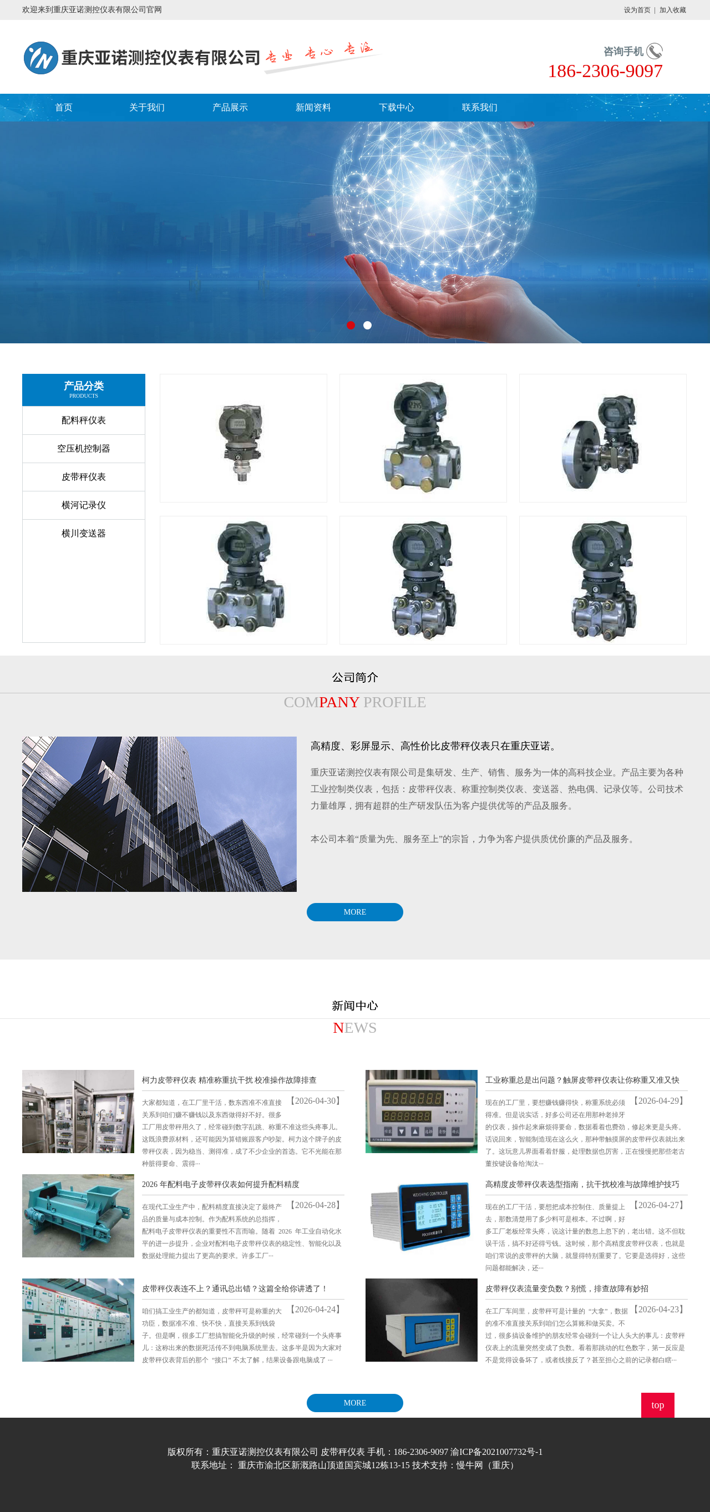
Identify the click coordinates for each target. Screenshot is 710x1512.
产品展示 (230, 107)
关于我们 (147, 107)
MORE (355, 912)
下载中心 (396, 107)
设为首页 (637, 10)
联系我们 (480, 107)
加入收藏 (673, 10)
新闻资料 (313, 107)
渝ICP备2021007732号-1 (496, 1452)
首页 (64, 107)
